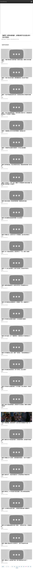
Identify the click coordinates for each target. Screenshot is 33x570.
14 (19, 566)
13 (16, 566)
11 (12, 566)
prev (3, 566)
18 (28, 566)
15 (21, 566)
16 (23, 566)
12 (14, 566)
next (17, 567)
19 (30, 566)
